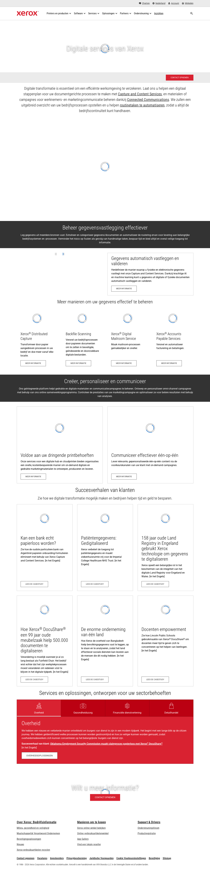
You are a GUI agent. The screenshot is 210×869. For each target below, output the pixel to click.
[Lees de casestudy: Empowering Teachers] (165, 641)
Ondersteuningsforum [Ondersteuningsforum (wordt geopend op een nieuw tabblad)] (148, 827)
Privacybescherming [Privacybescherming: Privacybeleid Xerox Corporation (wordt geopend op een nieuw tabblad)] (76, 858)
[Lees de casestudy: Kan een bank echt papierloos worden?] (44, 547)
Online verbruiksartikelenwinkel (93, 833)
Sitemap (167, 858)
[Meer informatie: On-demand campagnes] (150, 445)
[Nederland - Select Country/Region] (159, 3)
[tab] (39, 708)
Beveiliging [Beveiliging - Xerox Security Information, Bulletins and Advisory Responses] (154, 858)
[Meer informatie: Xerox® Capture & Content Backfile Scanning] (82, 339)
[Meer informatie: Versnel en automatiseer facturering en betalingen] (173, 339)
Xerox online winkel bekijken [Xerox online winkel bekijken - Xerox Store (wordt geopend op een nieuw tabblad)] (91, 827)
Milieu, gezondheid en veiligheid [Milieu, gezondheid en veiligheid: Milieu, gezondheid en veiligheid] (33, 827)
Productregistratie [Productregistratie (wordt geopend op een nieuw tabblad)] (147, 833)
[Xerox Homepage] (28, 13)
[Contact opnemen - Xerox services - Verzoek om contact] (179, 78)
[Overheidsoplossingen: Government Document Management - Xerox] (39, 755)
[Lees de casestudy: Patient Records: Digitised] (105, 547)
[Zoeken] (191, 13)
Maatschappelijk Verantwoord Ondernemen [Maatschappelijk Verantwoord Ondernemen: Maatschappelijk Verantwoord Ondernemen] (38, 833)
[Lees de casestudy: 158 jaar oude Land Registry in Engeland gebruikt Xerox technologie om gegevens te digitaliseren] (165, 547)
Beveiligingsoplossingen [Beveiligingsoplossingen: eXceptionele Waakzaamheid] (29, 838)
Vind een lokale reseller (89, 844)
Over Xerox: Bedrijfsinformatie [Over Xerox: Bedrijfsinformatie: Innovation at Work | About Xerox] (36, 822)
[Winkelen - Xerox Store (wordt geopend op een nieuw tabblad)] (187, 3)
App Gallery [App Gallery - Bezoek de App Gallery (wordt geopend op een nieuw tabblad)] (83, 838)
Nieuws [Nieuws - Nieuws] (20, 844)
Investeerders (57, 858)
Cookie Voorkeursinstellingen (131, 858)
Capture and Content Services (140, 94)
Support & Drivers (149, 822)
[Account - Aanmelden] (173, 3)
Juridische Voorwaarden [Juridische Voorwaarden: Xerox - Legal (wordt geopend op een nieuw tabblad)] (101, 858)
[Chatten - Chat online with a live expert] (144, 3)
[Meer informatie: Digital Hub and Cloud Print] (60, 445)
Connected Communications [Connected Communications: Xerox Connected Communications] (148, 99)
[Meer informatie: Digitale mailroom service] (127, 339)
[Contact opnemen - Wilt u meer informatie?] (105, 792)
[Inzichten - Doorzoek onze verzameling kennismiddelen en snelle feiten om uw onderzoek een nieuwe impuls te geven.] (159, 13)
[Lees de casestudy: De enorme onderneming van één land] (105, 641)
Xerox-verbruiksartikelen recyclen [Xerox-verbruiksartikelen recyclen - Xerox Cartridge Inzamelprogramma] (33, 849)
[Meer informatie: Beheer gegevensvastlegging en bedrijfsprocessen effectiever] (150, 274)
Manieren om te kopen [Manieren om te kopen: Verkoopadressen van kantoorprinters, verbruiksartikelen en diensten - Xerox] (91, 822)
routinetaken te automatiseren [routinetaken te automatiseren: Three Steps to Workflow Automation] (142, 105)
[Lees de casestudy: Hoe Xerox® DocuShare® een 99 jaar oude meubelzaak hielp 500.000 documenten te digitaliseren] (44, 641)
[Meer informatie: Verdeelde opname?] (37, 339)
